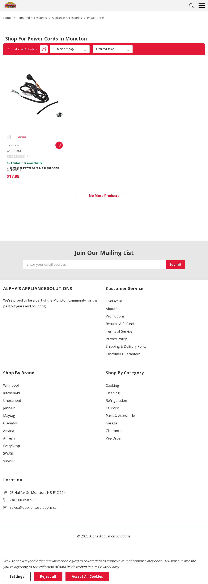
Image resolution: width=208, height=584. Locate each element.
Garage (111, 423)
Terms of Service (119, 331)
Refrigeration (116, 400)
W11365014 (14, 151)
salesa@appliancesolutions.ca (33, 507)
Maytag (9, 415)
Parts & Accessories (121, 415)
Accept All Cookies (87, 576)
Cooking (112, 385)
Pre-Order (114, 438)
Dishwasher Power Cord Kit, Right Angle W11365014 (33, 169)
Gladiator (10, 423)
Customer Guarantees (123, 354)
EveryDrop (11, 446)
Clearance (113, 430)
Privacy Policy (116, 339)
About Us (113, 308)
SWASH (9, 453)
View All (9, 461)
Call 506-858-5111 (24, 500)
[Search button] (191, 5)
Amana (8, 430)
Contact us (114, 301)
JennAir (9, 408)
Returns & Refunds (120, 323)
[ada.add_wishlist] (59, 145)
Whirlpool (11, 385)
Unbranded (12, 400)
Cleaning (113, 393)
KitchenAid (11, 393)
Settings (17, 576)
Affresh (9, 438)
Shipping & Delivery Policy (126, 346)
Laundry (112, 408)
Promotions (115, 316)
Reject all (48, 576)
